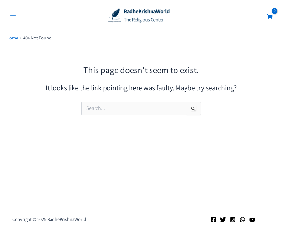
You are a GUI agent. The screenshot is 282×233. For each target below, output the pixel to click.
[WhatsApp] (242, 220)
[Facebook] (213, 220)
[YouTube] (252, 220)
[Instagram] (233, 220)
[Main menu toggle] (12, 15)
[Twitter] (223, 220)
